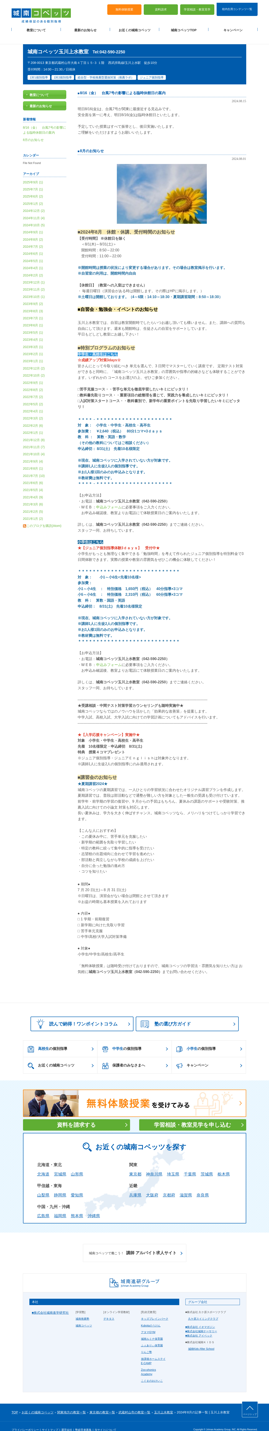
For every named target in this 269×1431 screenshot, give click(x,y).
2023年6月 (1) (33, 315)
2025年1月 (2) (33, 194)
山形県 (77, 1164)
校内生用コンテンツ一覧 (237, 6)
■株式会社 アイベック (199, 1325)
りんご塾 (146, 1342)
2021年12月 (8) (34, 430)
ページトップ (250, 1414)
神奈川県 (154, 1164)
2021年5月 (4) (33, 480)
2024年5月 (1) (33, 251)
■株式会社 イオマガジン (200, 1317)
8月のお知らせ (92, 141)
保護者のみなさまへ (123, 1056)
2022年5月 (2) (33, 394)
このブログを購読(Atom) (43, 516)
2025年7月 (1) (33, 179)
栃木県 (224, 1164)
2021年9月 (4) (33, 451)
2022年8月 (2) (33, 380)
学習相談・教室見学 (197, 7)
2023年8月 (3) (33, 301)
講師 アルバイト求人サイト (133, 1243)
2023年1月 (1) (33, 351)
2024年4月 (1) (33, 258)
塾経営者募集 (83, 1420)
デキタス (108, 1309)
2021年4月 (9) (33, 487)
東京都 (135, 1164)
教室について (36, 27)
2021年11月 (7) (34, 437)
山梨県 (43, 1185)
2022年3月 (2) (33, 409)
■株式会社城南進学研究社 (50, 1303)
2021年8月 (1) (33, 459)
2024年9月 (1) (33, 222)
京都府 (169, 1185)
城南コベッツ (84, 1315)
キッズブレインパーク (154, 1309)
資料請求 (161, 7)
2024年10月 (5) (34, 215)
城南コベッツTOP (184, 27)
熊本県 (77, 1206)
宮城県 (60, 1164)
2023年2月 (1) (33, 344)
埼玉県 (173, 1164)
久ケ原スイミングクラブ (203, 1309)
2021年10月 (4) (34, 444)
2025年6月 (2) (33, 187)
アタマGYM (148, 1322)
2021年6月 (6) (33, 473)
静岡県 (60, 1185)
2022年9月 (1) (33, 373)
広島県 (43, 1206)
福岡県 (60, 1206)
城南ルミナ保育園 (152, 1329)
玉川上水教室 (163, 1402)
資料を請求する (76, 1115)
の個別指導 (47, 1039)
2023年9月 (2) (33, 294)
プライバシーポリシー (25, 1420)
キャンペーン (233, 27)
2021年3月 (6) (33, 494)
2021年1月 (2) (33, 509)
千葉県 (190, 1164)
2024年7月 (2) (33, 237)
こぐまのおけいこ (152, 1371)
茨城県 (207, 1164)
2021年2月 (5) (33, 502)
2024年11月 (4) (34, 208)
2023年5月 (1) (33, 323)
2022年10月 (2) (34, 365)
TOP (15, 1402)
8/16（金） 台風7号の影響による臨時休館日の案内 (123, 83)
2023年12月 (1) (34, 272)
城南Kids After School (201, 1339)
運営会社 (66, 1420)
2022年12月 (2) (34, 358)
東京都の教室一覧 (102, 1402)
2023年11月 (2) (34, 280)
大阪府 (152, 1185)
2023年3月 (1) (33, 337)
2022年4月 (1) (33, 401)
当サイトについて (105, 1420)
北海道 (43, 1164)
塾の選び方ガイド (166, 1015)
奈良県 (203, 1185)
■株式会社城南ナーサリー (201, 1321)
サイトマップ (50, 1420)
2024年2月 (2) (33, 265)
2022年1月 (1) (33, 423)
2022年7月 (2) (33, 387)
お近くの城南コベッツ (135, 27)
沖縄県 (94, 1206)
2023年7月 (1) (33, 308)
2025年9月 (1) (33, 172)
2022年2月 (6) (33, 416)
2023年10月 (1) (34, 287)
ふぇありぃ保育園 (152, 1335)
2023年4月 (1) (33, 330)
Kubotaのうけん (151, 1315)
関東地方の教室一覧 (71, 1402)
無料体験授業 (124, 7)
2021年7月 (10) (34, 466)
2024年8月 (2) (33, 230)
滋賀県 (186, 1185)
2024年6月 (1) (33, 244)
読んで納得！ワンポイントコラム (76, 1014)
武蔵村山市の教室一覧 (134, 1402)
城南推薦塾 (82, 1309)
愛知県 (77, 1185)
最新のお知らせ (85, 27)
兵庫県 (135, 1185)
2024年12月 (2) (34, 201)
